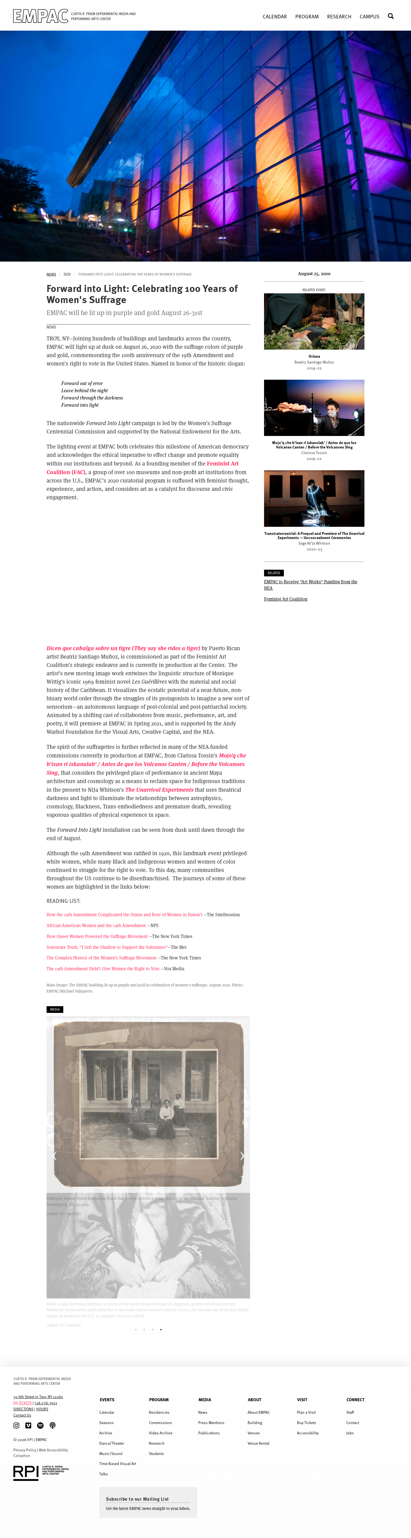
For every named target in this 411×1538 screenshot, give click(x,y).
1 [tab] (136, 1329)
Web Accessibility (53, 1449)
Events (107, 1399)
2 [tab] (144, 1329)
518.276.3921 (46, 1402)
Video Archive (160, 1432)
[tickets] (15, 1402)
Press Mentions (211, 1422)
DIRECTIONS (23, 1409)
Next (242, 1151)
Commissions (160, 1422)
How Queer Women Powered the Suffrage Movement (97, 936)
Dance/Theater (111, 1443)
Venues (254, 1432)
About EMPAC (259, 1412)
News (51, 274)
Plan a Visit (306, 1412)
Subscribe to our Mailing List (137, 1498)
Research (157, 1443)
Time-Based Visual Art (117, 1463)
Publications (209, 1432)
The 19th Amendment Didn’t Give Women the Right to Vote (103, 968)
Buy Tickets (306, 1422)
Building (255, 1422)
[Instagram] (16, 1425)
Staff (350, 1412)
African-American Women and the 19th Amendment (96, 925)
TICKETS (25, 1402)
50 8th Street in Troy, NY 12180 (38, 1396)
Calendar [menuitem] (275, 16)
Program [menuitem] (307, 16)
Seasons (106, 1422)
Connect (355, 1399)
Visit (302, 1399)
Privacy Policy (24, 1449)
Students (156, 1453)
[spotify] (40, 1425)
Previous (54, 1151)
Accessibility (307, 1432)
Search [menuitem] (393, 16)
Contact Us (22, 1415)
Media (205, 1399)
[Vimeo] (28, 1425)
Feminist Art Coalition (285, 599)
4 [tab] (161, 1329)
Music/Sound (110, 1453)
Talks (103, 1473)
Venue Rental (258, 1443)
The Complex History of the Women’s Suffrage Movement (101, 958)
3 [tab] (152, 1329)
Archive (105, 1432)
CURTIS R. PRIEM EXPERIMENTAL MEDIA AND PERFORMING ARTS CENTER (42, 1381)
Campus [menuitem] (369, 16)
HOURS (42, 1409)
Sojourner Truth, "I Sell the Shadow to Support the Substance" (107, 947)
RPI (30, 1439)
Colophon (21, 1455)
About (254, 1399)
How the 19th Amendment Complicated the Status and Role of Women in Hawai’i (124, 914)
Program (159, 1399)
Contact (352, 1422)
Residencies (159, 1412)
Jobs (350, 1432)
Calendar (106, 1412)
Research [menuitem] (339, 16)
